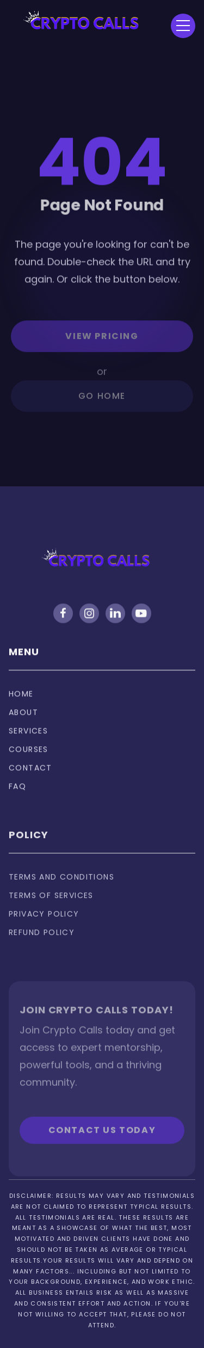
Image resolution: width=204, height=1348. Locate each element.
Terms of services (51, 910)
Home (21, 703)
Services (28, 740)
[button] (183, 26)
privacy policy (44, 929)
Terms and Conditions (61, 892)
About (23, 721)
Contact (30, 777)
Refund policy (42, 947)
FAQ (17, 795)
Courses (28, 758)
